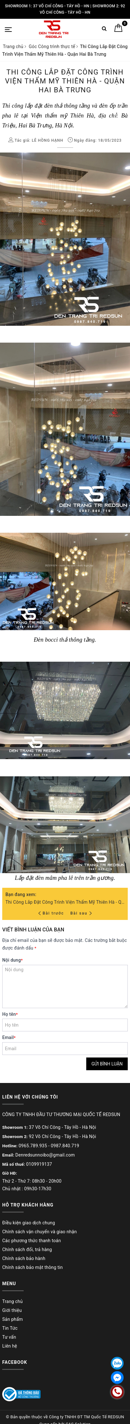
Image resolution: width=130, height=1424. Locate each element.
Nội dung (12, 960)
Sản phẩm (12, 1319)
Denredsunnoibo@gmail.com (45, 1154)
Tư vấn (9, 1337)
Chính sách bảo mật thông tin (32, 1267)
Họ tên (10, 1014)
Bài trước (51, 913)
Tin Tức (10, 1328)
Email (9, 1037)
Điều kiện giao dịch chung (28, 1222)
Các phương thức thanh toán (31, 1240)
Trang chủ (12, 1301)
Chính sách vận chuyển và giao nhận (39, 1231)
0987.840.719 (65, 1145)
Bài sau (81, 913)
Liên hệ (9, 1346)
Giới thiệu (12, 1310)
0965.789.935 (33, 1145)
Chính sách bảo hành (23, 1258)
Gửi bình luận (107, 1063)
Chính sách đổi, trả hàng (27, 1249)
